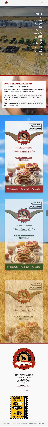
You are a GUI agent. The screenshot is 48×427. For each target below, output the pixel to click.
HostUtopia (41, 423)
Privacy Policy (30, 423)
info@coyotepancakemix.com (24, 386)
